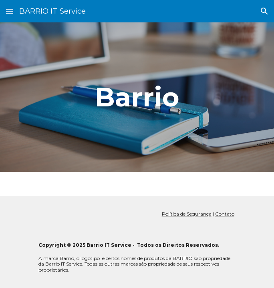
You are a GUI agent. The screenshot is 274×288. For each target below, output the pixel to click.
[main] (136, 97)
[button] (9, 11)
